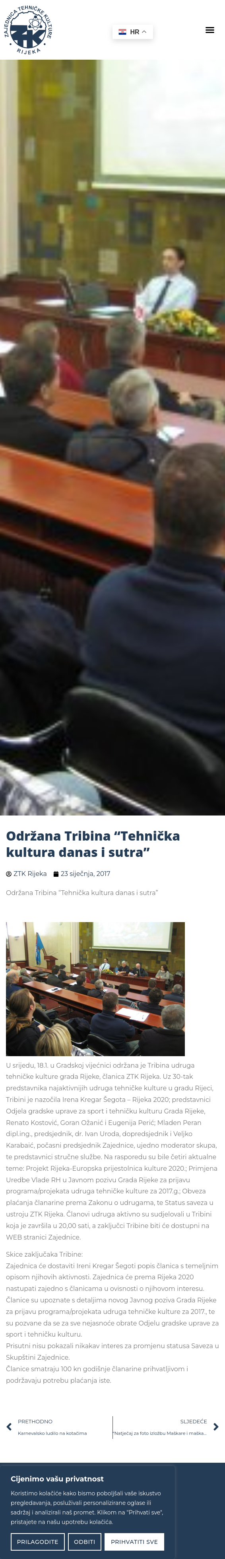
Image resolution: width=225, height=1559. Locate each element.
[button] (210, 30)
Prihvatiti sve (134, 1541)
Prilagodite (37, 1541)
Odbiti (84, 1541)
